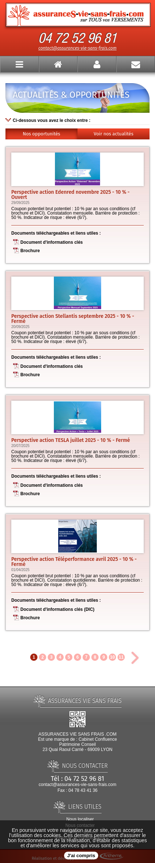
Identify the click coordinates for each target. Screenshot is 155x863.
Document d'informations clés (51, 242)
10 (112, 657)
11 (121, 657)
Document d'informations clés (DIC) (57, 609)
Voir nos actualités (114, 133)
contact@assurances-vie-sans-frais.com (78, 48)
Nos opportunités (41, 133)
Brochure (30, 250)
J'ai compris (81, 855)
